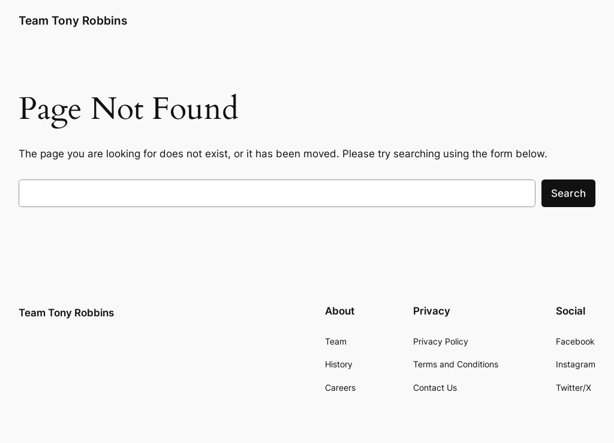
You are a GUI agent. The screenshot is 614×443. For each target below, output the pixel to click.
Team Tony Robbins (73, 20)
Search (568, 193)
